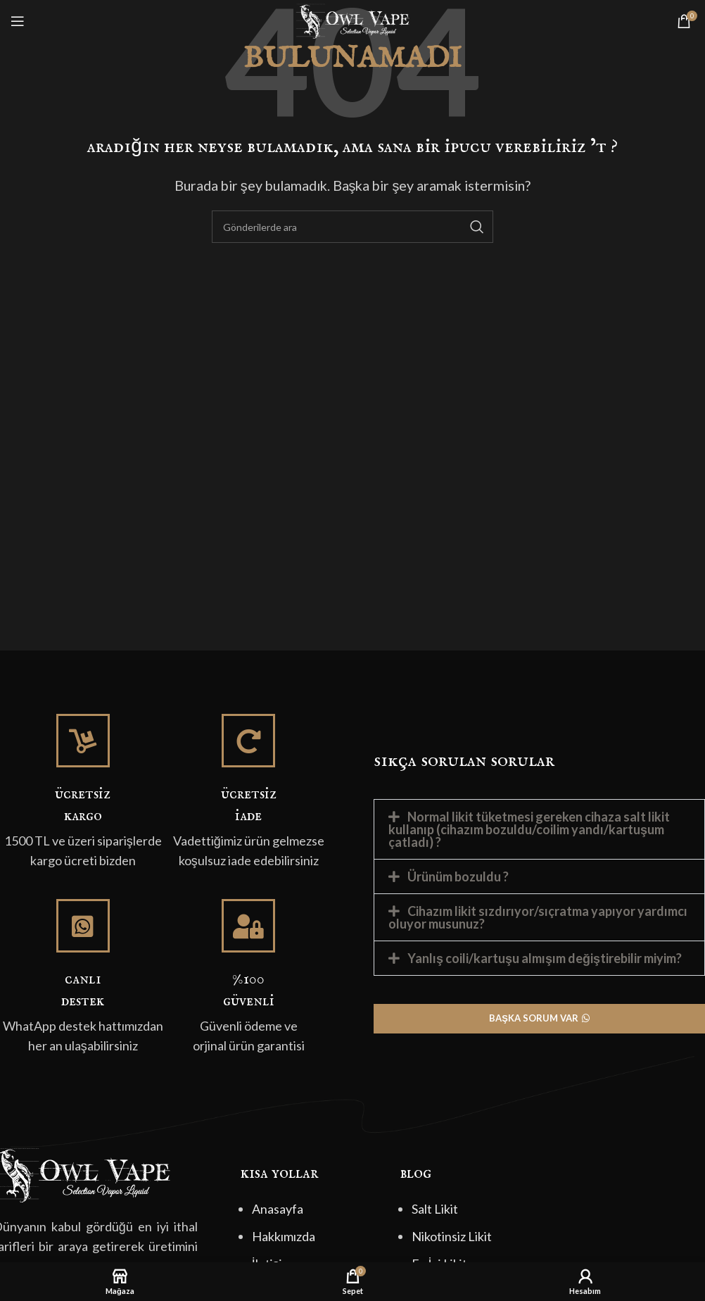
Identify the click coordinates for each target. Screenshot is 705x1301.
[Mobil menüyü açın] (18, 21)
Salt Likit (435, 1209)
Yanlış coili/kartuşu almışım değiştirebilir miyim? (544, 958)
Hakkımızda (283, 1236)
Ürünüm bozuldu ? (458, 876)
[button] (539, 829)
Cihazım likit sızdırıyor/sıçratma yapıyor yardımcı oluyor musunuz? (537, 917)
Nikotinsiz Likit (452, 1236)
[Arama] (352, 226)
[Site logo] (352, 19)
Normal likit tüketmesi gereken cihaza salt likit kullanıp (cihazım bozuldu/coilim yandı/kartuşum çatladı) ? (529, 829)
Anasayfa (277, 1209)
